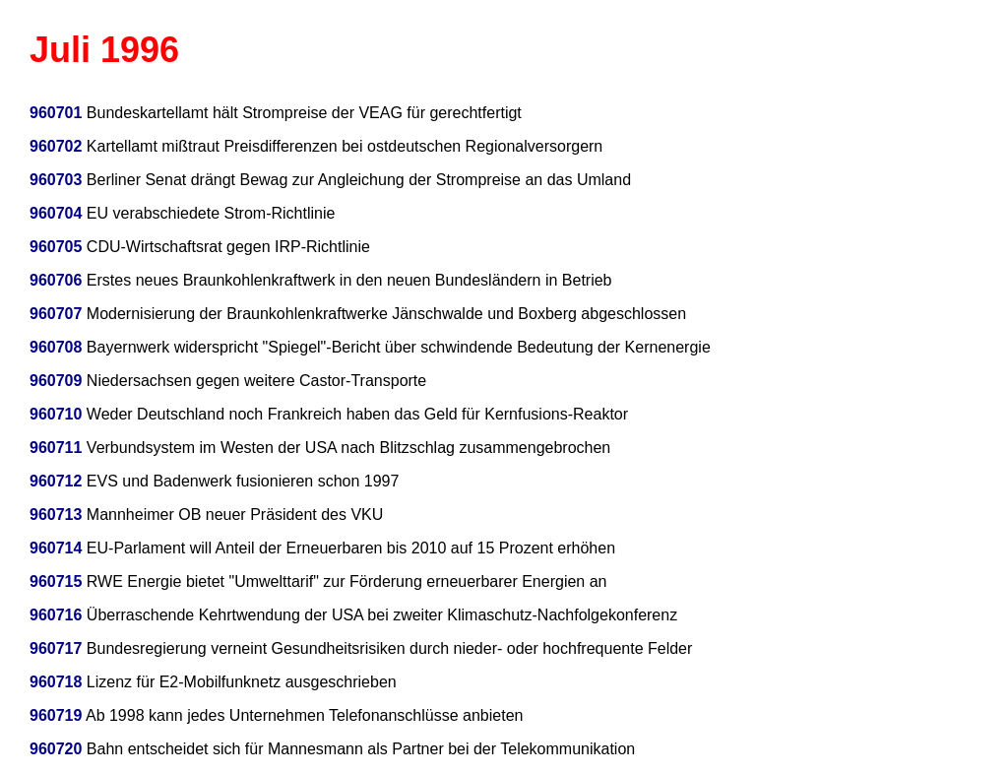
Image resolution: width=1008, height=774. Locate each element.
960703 (56, 179)
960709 (56, 380)
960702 (56, 146)
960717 (56, 648)
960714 (56, 548)
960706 (56, 280)
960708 (56, 347)
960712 (56, 481)
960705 (56, 246)
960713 (56, 514)
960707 (56, 313)
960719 (56, 715)
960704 (56, 213)
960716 (56, 615)
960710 (56, 414)
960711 (56, 447)
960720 (56, 749)
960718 (56, 682)
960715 (56, 581)
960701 (56, 112)
